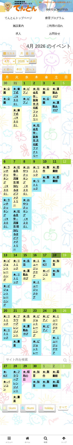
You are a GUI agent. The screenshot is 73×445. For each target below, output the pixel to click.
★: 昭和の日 (26, 375)
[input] (36, 359)
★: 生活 (26, 262)
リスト (11, 54)
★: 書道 (16, 343)
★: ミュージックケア (36, 268)
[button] (65, 360)
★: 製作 (46, 169)
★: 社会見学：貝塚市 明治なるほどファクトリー (16, 186)
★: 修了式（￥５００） (16, 96)
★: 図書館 (56, 169)
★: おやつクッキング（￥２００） (26, 180)
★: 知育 (56, 262)
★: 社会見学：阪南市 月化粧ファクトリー (36, 104)
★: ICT (45, 262)
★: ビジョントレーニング (6, 270)
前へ (9, 69)
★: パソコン (46, 274)
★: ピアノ (26, 90)
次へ (29, 69)
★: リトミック (36, 171)
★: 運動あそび (56, 92)
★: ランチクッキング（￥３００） (6, 180)
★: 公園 (6, 90)
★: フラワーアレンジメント (16, 326)
